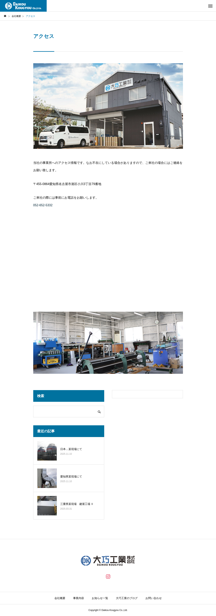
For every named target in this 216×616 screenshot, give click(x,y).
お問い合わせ (153, 598)
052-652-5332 (43, 205)
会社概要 (59, 598)
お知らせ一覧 (100, 598)
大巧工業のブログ (127, 598)
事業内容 (78, 598)
